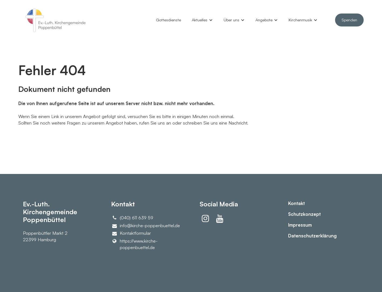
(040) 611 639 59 (132, 217)
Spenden (349, 19)
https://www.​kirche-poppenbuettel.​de (134, 244)
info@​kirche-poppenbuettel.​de (145, 226)
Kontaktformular (131, 233)
